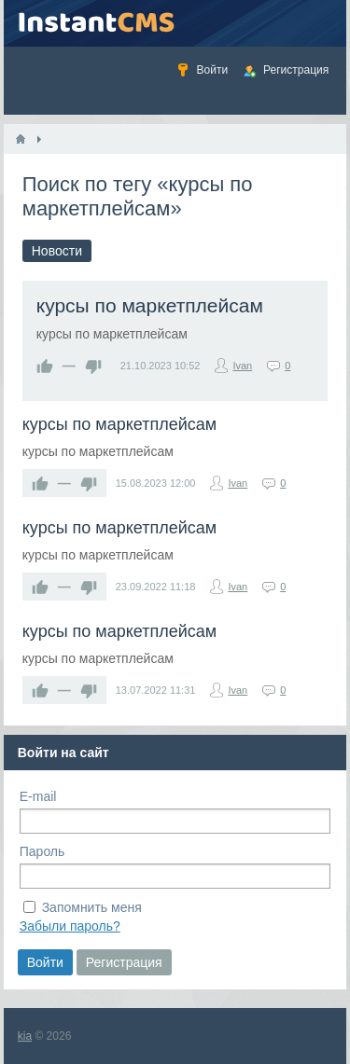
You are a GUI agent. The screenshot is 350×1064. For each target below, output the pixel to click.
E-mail (38, 796)
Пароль (42, 851)
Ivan (242, 365)
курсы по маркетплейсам (149, 305)
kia (25, 1036)
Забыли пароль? (70, 926)
